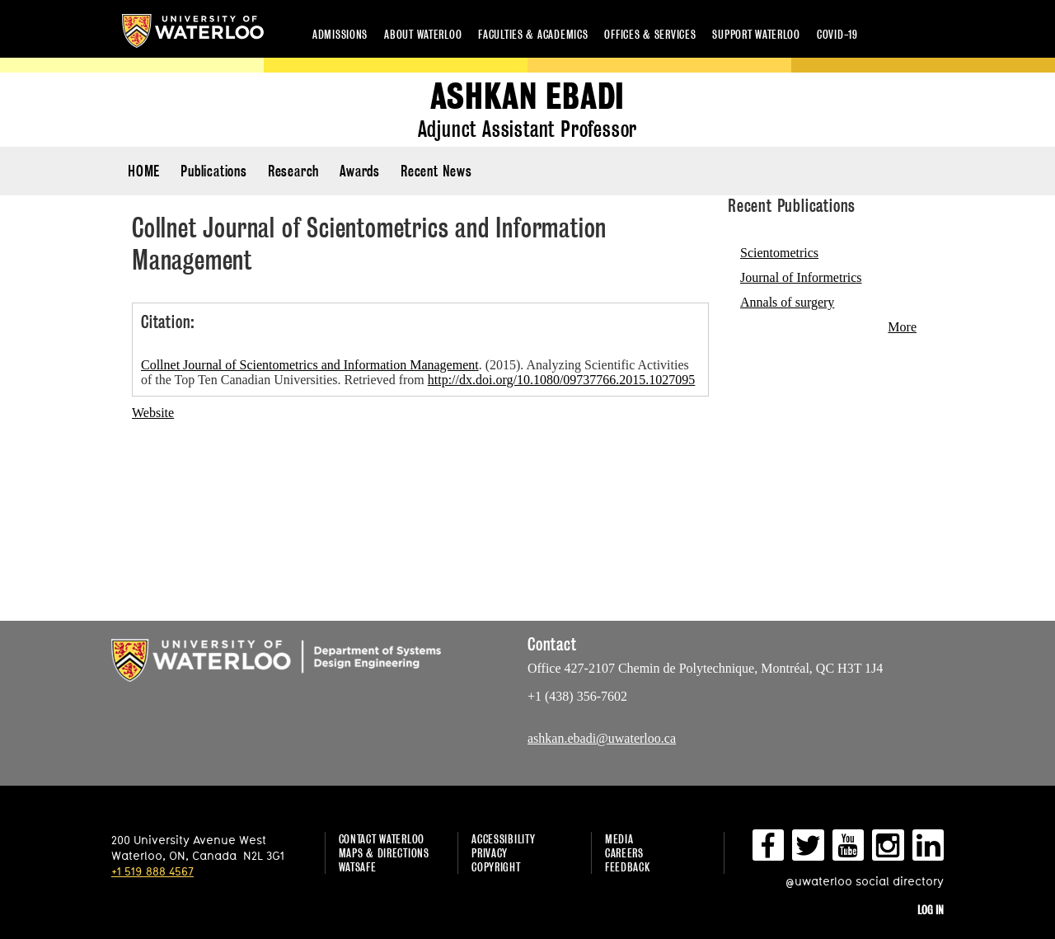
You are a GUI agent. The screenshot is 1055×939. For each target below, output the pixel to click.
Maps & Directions (384, 853)
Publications (214, 171)
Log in (930, 910)
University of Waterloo (193, 31)
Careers (624, 853)
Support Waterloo (756, 34)
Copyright (495, 867)
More (902, 327)
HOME (144, 171)
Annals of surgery (787, 302)
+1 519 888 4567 (152, 871)
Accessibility (503, 839)
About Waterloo (423, 34)
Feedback (627, 867)
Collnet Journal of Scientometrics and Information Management (310, 365)
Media (619, 839)
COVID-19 (837, 34)
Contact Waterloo (382, 839)
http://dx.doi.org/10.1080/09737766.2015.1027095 (562, 380)
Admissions (340, 34)
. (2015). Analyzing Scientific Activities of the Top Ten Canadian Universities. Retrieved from (418, 372)
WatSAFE (358, 867)
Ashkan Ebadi (528, 97)
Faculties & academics (533, 34)
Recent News (436, 171)
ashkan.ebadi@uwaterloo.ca (602, 738)
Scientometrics (779, 253)
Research (293, 171)
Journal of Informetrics (801, 277)
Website (153, 413)
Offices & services (650, 34)
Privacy (489, 853)
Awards (360, 171)
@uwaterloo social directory (864, 881)
